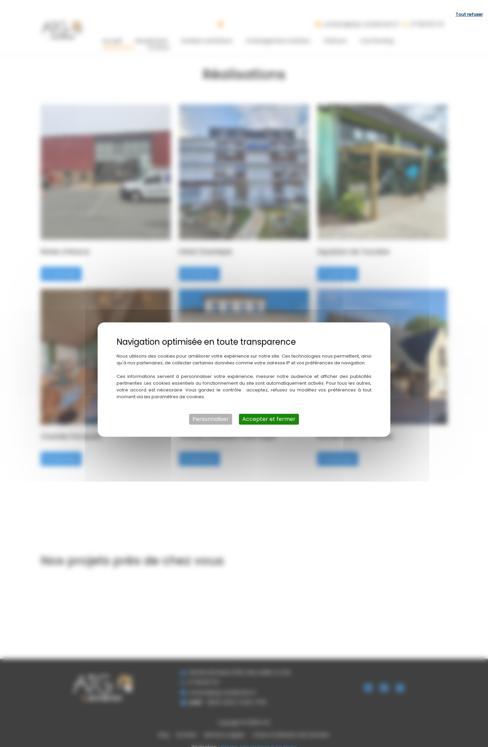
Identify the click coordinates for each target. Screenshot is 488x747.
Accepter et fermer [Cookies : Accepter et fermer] (269, 413)
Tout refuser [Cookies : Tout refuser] (469, 8)
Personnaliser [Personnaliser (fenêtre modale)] (210, 413)
